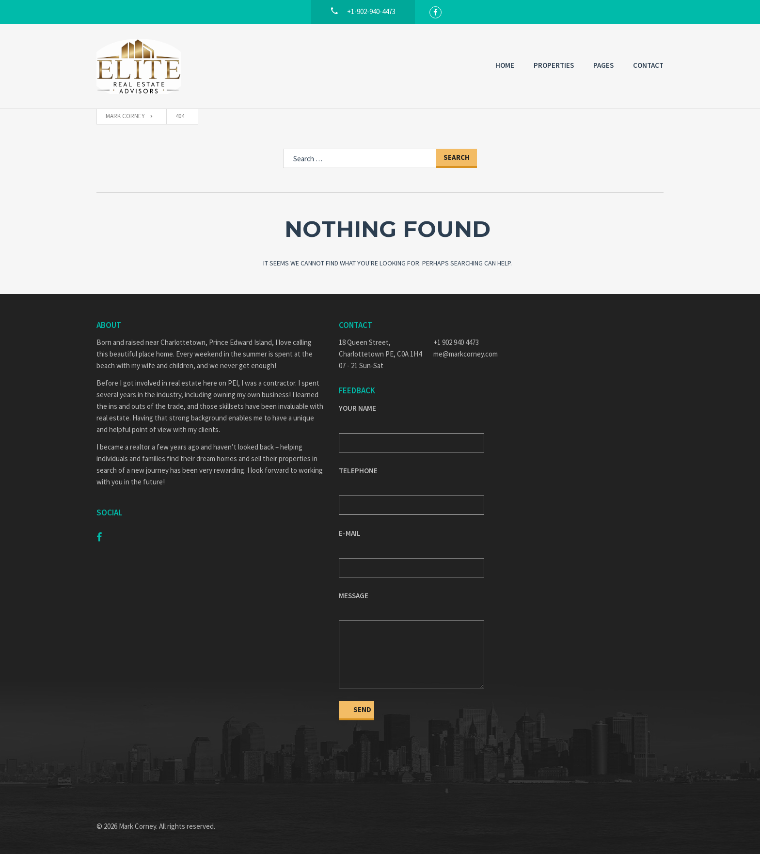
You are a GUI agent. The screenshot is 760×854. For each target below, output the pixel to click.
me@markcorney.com (465, 353)
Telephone (358, 470)
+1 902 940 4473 (456, 342)
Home (504, 65)
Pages (603, 65)
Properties (554, 65)
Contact (648, 65)
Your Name (357, 408)
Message (353, 595)
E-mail (350, 533)
